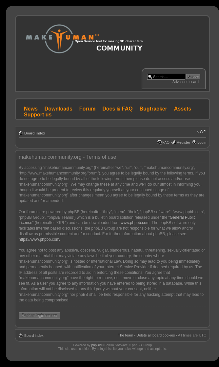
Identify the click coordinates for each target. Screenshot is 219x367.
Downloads (58, 109)
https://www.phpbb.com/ (39, 239)
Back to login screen (39, 315)
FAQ (165, 142)
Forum (87, 109)
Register (183, 142)
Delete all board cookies (155, 335)
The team (125, 335)
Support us (37, 114)
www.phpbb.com (135, 222)
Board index (34, 133)
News (31, 109)
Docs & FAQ (117, 109)
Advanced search (186, 82)
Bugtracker (153, 109)
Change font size (201, 132)
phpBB (96, 345)
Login (201, 142)
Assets (182, 109)
